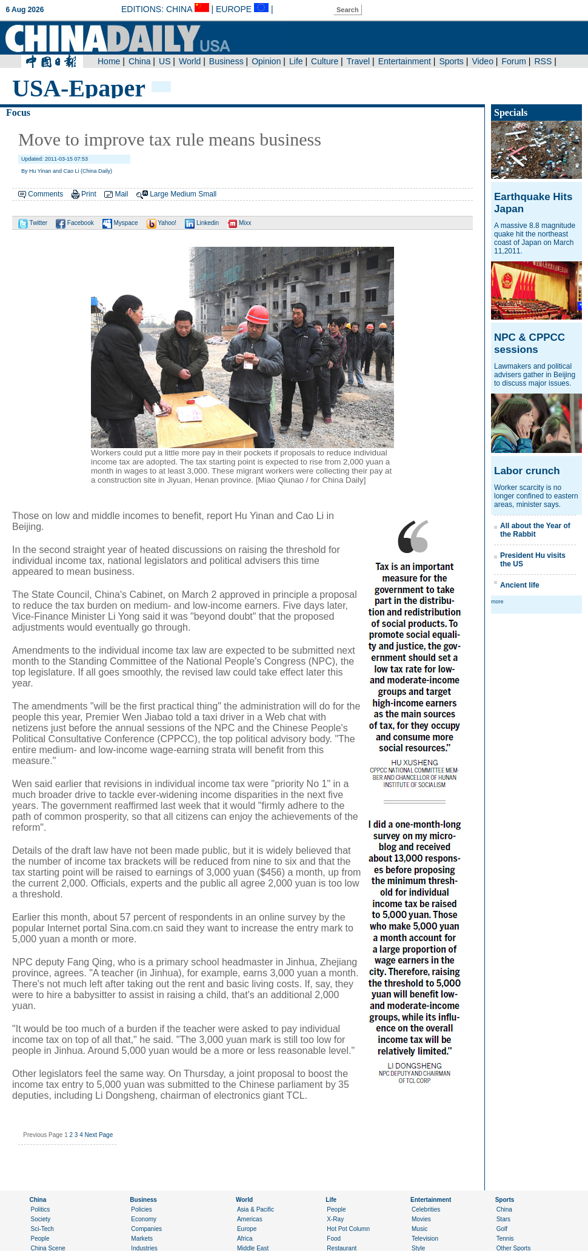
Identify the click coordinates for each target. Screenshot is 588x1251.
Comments (45, 194)
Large (159, 194)
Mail (121, 194)
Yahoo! (162, 223)
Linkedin (202, 223)
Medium (183, 194)
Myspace (120, 223)
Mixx (239, 223)
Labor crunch (527, 471)
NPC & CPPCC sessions (529, 343)
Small (207, 194)
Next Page (99, 1135)
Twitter (32, 223)
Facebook (75, 223)
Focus (18, 112)
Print (88, 194)
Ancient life (520, 585)
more (497, 602)
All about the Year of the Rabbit (535, 530)
